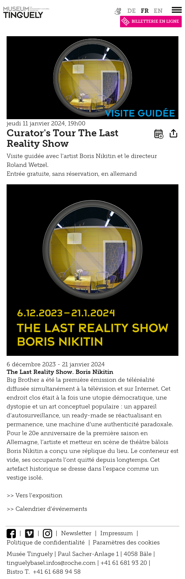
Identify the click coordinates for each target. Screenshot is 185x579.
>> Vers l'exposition (34, 495)
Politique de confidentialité (46, 542)
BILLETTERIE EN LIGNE (150, 21)
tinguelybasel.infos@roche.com (52, 562)
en (158, 10)
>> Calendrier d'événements (47, 509)
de (131, 10)
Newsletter (76, 533)
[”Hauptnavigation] (177, 10)
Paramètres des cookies (126, 542)
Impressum (116, 533)
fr (145, 10)
